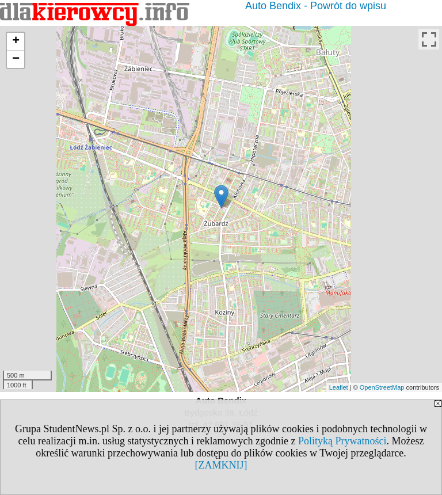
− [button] (16, 59)
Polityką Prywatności (342, 441)
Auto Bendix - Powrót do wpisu (315, 6)
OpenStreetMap (382, 387)
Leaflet (338, 387)
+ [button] (16, 41)
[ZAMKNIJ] (221, 465)
